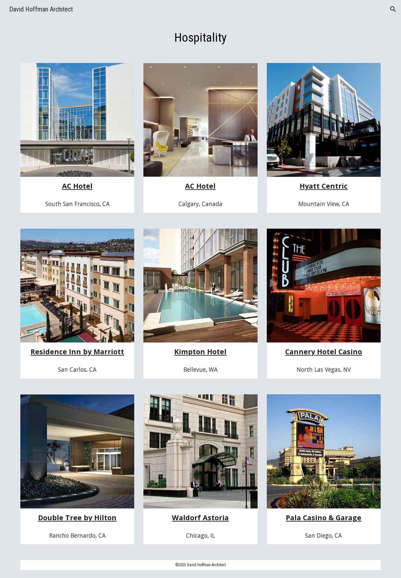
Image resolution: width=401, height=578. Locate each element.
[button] (393, 9)
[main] (200, 37)
